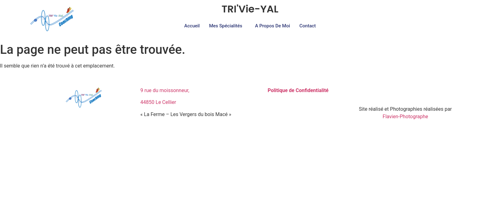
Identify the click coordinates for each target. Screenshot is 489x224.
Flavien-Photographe (405, 116)
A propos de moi (272, 26)
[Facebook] (398, 93)
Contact (307, 26)
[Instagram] (412, 93)
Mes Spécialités (225, 26)
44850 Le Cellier (158, 102)
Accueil (192, 26)
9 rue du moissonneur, (164, 90)
